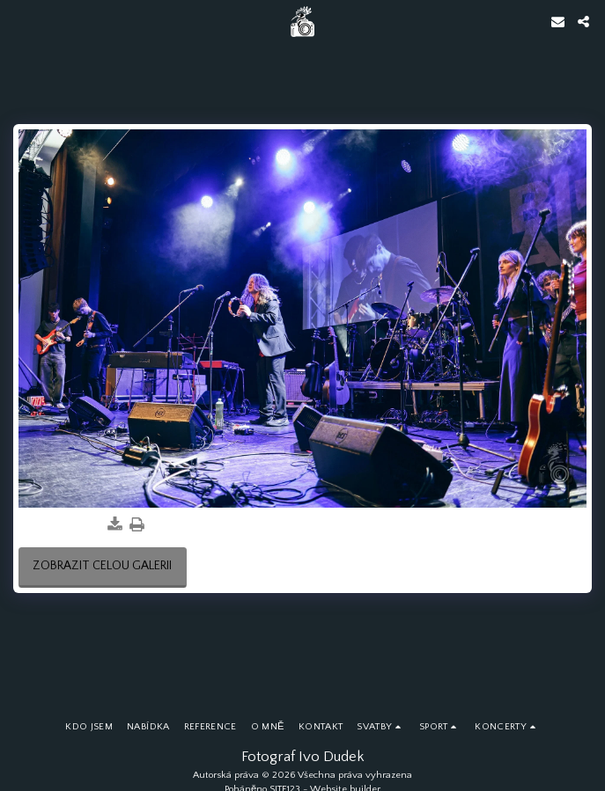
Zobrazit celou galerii (102, 566)
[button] (19, 21)
